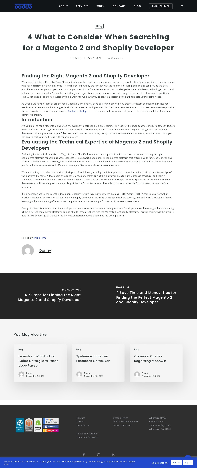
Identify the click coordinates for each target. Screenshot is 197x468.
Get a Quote (83, 425)
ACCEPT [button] (176, 462)
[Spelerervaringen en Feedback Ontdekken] (98, 363)
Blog (99, 26)
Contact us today (77, 111)
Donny (78, 57)
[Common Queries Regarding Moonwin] (156, 363)
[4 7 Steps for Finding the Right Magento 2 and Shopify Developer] (49, 296)
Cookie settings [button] (160, 462)
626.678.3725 (156, 421)
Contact (80, 417)
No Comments (115, 57)
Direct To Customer (87, 433)
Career (80, 421)
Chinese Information (87, 437)
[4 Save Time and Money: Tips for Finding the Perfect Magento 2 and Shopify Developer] (147, 296)
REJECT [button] (188, 462)
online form (39, 237)
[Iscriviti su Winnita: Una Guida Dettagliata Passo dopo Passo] (40, 363)
